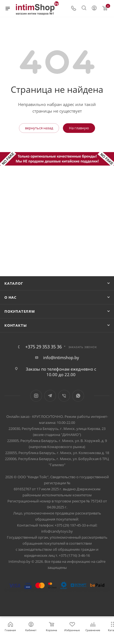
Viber (64, 396)
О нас (10, 297)
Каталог (13, 283)
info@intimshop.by (61, 357)
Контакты (15, 325)
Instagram (36, 396)
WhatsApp (78, 396)
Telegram (50, 396)
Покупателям (19, 311)
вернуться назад (39, 127)
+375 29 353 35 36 (43, 347)
